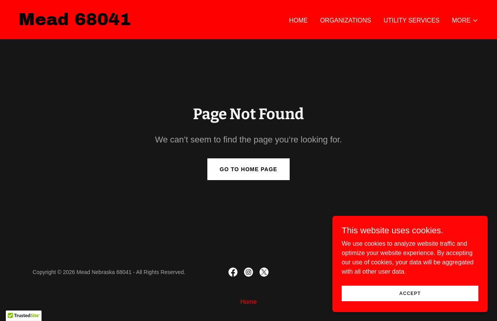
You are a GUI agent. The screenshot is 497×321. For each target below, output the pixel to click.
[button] (465, 20)
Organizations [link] (345, 20)
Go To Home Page (248, 169)
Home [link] (298, 20)
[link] (75, 23)
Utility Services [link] (412, 20)
